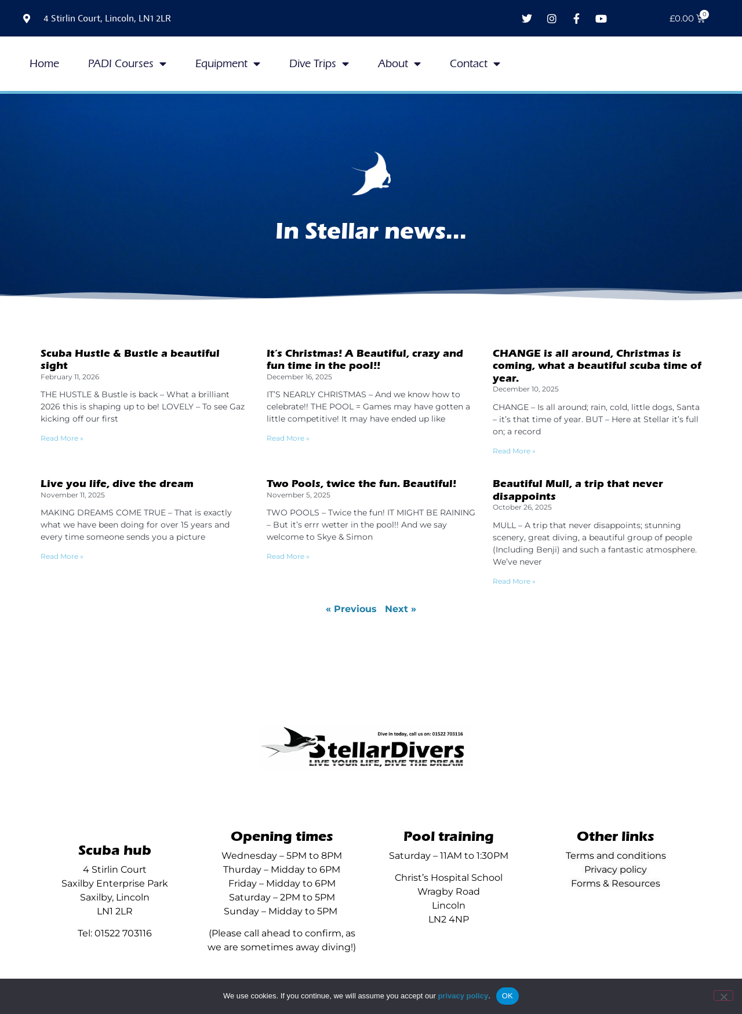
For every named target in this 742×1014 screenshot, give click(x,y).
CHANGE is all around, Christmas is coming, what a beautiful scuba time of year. (597, 366)
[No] (723, 995)
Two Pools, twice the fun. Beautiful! (361, 484)
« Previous (351, 608)
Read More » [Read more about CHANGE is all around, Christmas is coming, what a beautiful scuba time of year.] (514, 450)
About (399, 63)
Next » (400, 608)
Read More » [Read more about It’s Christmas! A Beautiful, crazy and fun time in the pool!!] (288, 438)
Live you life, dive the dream (117, 484)
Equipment (227, 63)
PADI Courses (127, 63)
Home (44, 63)
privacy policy (463, 995)
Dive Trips (319, 63)
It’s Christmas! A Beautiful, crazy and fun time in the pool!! (365, 359)
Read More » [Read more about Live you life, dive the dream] (62, 556)
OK (507, 995)
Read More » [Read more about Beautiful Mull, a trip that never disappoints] (514, 581)
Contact (475, 63)
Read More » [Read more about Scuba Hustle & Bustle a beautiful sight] (62, 438)
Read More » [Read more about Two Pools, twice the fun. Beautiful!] (288, 556)
